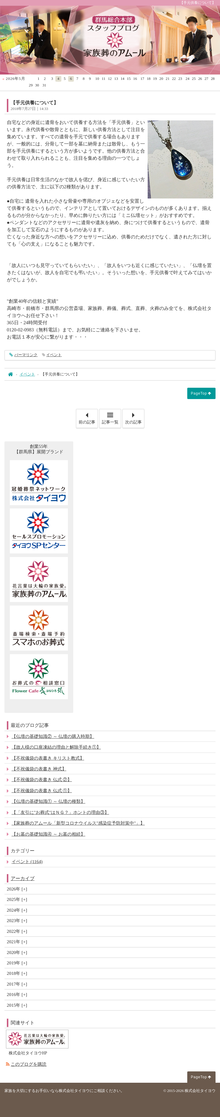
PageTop (199, 393)
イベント (54, 355)
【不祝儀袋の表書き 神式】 (39, 768)
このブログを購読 (28, 1064)
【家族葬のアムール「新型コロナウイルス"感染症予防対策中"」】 (78, 823)
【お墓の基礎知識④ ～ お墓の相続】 (48, 834)
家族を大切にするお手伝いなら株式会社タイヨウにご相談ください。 (64, 1091)
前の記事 (88, 416)
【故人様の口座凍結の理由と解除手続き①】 (56, 747)
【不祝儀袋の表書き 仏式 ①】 (42, 790)
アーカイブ (23, 878)
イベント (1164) (27, 861)
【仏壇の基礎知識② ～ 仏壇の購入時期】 (53, 736)
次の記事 (134, 416)
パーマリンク (26, 355)
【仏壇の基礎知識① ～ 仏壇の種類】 (48, 801)
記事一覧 (110, 422)
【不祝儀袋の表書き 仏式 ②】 (42, 779)
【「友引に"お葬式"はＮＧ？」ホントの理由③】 (60, 812)
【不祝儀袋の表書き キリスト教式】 (48, 758)
